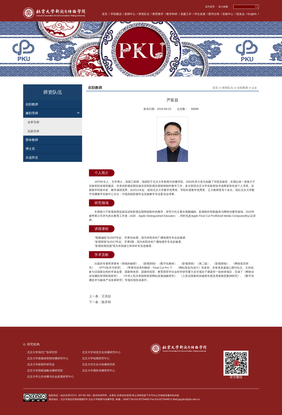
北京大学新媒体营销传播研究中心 (47, 358)
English (252, 14)
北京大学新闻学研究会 (41, 364)
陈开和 (106, 302)
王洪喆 (106, 296)
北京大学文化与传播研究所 (98, 364)
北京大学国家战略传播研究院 (45, 370)
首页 (104, 14)
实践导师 (33, 131)
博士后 (30, 148)
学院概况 (116, 14)
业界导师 (33, 122)
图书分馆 (213, 14)
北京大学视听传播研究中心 (98, 370)
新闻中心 (130, 14)
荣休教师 (32, 139)
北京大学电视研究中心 (96, 358)
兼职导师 (32, 113)
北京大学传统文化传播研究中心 (101, 352)
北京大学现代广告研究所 (42, 352)
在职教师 (32, 104)
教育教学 (157, 14)
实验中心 (227, 14)
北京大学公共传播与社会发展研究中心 (50, 376)
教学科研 (171, 14)
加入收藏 (223, 6)
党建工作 (185, 14)
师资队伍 (143, 14)
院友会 (240, 14)
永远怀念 (32, 157)
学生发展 (199, 14)
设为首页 (210, 6)
